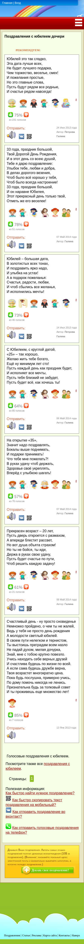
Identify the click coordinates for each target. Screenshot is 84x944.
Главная (7, 3)
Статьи (26, 935)
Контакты (64, 935)
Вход (18, 3)
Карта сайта (50, 935)
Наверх (76, 935)
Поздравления (12, 935)
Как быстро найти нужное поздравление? (40, 793)
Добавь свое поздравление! (50, 870)
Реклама (36, 935)
